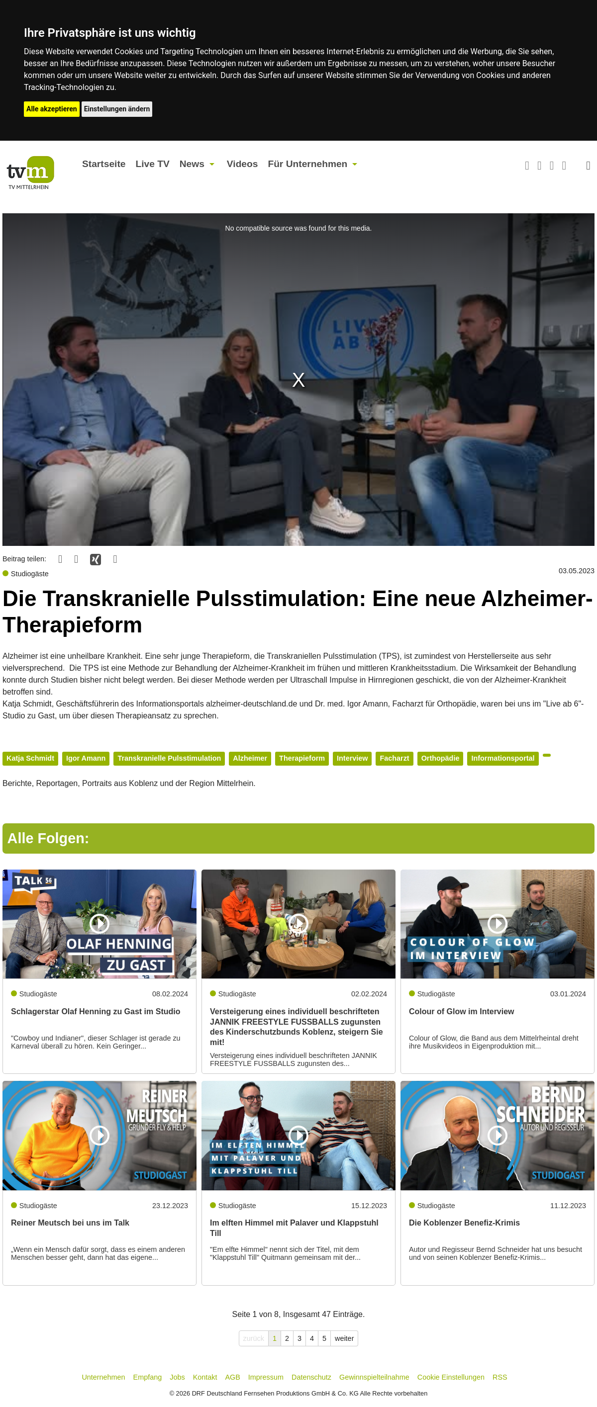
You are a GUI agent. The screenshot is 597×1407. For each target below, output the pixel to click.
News (192, 164)
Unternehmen (103, 1377)
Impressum (266, 1377)
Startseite (103, 164)
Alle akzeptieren (51, 109)
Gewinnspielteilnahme (374, 1377)
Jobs (177, 1377)
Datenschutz (311, 1377)
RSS (500, 1377)
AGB (232, 1377)
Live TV (152, 164)
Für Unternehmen (307, 164)
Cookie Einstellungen (451, 1377)
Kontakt (205, 1377)
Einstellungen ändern (117, 109)
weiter (344, 1338)
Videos (242, 164)
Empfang (147, 1377)
